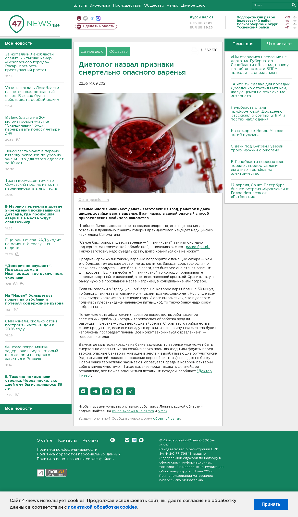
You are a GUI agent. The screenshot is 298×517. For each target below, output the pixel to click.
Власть (80, 5)
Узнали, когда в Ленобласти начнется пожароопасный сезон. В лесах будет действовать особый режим (34, 97)
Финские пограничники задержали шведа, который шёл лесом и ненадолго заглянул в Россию (34, 356)
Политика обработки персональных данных (79, 454)
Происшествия (127, 5)
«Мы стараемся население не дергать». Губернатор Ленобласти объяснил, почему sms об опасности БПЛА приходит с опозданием (260, 64)
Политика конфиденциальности (67, 449)
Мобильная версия (79, 18)
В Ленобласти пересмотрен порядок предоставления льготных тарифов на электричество (257, 167)
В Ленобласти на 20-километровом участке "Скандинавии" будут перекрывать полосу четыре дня (34, 129)
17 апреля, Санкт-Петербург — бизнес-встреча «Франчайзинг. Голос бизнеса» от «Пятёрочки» (260, 191)
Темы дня (243, 44)
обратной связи (166, 418)
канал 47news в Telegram (133, 411)
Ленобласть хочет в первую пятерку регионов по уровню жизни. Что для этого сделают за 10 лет (34, 161)
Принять (271, 504)
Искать (294, 5)
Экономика (100, 5)
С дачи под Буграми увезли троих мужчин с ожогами (257, 148)
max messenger (98, 18)
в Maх (162, 411)
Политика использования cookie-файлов (75, 459)
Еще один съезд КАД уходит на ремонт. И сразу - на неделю (34, 247)
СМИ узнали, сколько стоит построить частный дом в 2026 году (34, 329)
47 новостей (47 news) (182, 440)
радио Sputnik (198, 247)
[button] (83, 391)
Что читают (279, 44)
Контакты (67, 440)
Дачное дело (193, 5)
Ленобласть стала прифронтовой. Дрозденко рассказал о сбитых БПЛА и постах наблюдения (258, 113)
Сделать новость (98, 26)
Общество (154, 5)
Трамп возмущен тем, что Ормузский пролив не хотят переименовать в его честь (34, 188)
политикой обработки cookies (102, 507)
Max (141, 440)
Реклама (91, 440)
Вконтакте (112, 440)
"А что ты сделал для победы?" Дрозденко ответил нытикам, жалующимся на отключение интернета (261, 90)
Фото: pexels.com (93, 200)
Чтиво (172, 5)
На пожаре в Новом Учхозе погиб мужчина (257, 132)
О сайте (44, 440)
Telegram (134, 440)
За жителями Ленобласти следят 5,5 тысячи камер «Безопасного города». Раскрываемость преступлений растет (34, 66)
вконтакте (85, 18)
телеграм (91, 18)
